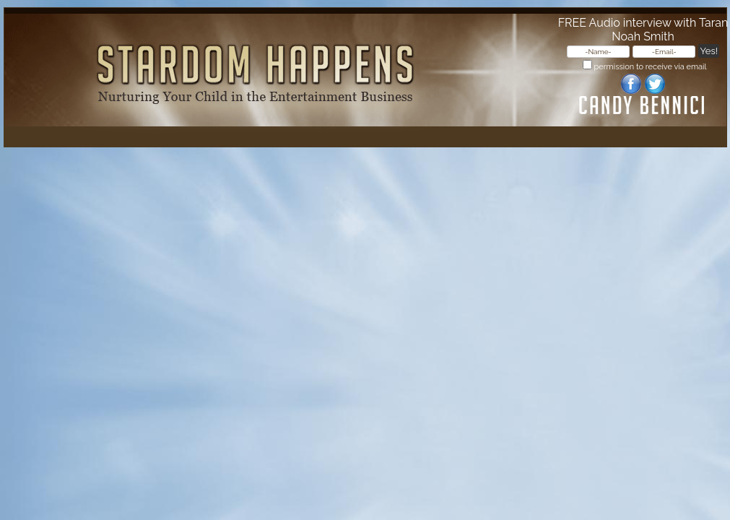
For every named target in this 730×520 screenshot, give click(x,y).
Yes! (709, 51)
